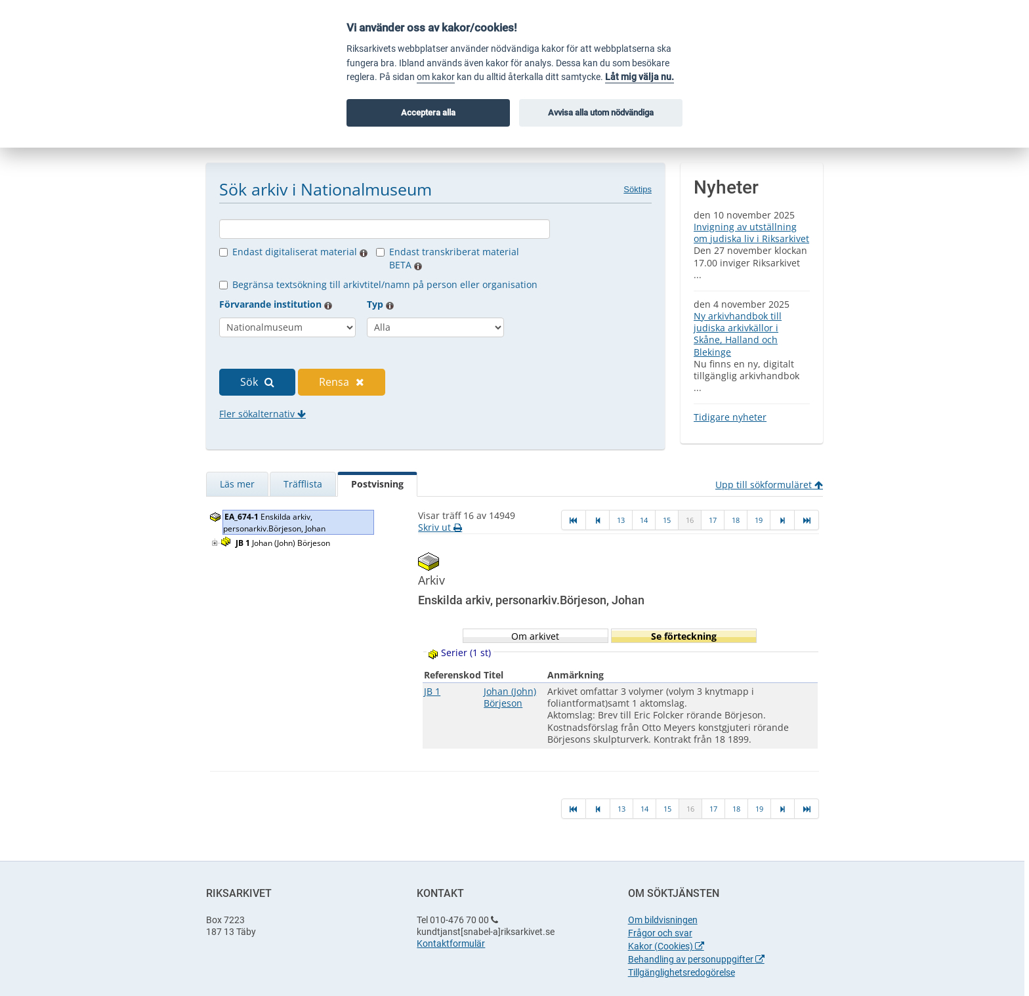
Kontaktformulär (451, 943)
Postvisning (377, 484)
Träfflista (303, 484)
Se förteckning (684, 636)
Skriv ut (440, 527)
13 (621, 520)
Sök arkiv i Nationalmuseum (325, 189)
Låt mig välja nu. (639, 77)
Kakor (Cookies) (666, 946)
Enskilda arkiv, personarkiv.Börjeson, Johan (275, 522)
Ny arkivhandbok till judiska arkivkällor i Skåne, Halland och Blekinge (738, 334)
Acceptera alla (428, 112)
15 (667, 520)
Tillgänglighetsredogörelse (681, 972)
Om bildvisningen (663, 920)
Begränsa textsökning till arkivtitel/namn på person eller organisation (384, 284)
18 (736, 520)
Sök (257, 382)
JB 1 (432, 691)
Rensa (341, 382)
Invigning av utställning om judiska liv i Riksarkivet (751, 232)
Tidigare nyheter (730, 417)
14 (644, 520)
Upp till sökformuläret (769, 484)
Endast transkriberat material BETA (454, 258)
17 (713, 520)
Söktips (637, 189)
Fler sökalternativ (262, 413)
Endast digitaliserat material (300, 251)
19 (759, 520)
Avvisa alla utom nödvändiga (601, 112)
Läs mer (237, 484)
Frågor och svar (660, 933)
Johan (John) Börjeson (284, 543)
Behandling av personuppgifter (696, 959)
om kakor (436, 77)
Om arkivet (535, 636)
